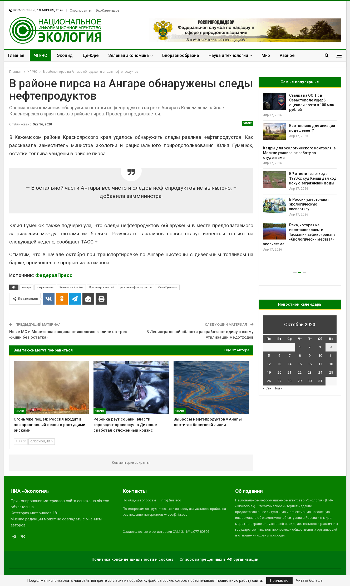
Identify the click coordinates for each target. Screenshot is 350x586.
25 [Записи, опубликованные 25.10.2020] (331, 372)
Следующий (41, 441)
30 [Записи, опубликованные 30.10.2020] (310, 381)
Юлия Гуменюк (167, 287)
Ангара (26, 287)
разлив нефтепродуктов (136, 287)
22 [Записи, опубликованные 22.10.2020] (300, 372)
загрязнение (45, 287)
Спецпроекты (81, 10)
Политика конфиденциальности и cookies (132, 559)
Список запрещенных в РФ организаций (219, 559)
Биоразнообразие (180, 55)
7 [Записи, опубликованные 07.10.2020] (289, 356)
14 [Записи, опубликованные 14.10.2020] (289, 364)
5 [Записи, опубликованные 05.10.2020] (269, 356)
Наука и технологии (228, 55)
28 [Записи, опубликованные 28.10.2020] (289, 381)
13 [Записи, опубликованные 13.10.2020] (279, 364)
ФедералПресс (53, 275)
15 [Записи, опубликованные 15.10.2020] (300, 364)
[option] (300, 172)
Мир (266, 55)
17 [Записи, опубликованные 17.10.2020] (320, 364)
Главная (16, 55)
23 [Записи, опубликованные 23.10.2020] (310, 372)
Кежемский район (71, 287)
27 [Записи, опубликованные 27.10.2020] (279, 381)
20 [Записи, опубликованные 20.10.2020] (279, 372)
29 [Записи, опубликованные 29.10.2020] (300, 381)
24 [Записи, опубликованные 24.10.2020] (320, 372)
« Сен (267, 388)
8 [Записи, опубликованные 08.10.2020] (300, 356)
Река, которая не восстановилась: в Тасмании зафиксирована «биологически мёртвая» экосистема (299, 234)
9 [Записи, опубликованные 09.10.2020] (309, 356)
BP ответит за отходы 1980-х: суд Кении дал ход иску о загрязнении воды (313, 178)
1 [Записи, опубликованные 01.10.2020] (300, 347)
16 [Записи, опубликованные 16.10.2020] (310, 364)
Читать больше (309, 580)
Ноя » (278, 388)
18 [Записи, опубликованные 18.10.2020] (331, 364)
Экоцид (65, 55)
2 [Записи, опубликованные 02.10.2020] (309, 347)
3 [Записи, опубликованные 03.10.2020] (320, 347)
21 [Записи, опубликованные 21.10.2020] (289, 372)
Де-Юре (90, 55)
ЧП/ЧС (40, 55)
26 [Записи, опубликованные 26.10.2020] (269, 381)
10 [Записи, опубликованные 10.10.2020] (320, 356)
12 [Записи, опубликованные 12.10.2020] (269, 364)
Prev (21, 441)
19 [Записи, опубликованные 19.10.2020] (269, 372)
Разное (287, 55)
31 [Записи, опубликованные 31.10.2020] (320, 381)
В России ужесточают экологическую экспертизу (309, 204)
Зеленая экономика (128, 55)
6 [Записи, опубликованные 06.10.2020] (279, 356)
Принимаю (279, 580)
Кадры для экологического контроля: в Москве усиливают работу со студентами (299, 153)
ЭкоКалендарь (108, 10)
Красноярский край (101, 287)
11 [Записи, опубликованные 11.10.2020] (331, 356)
